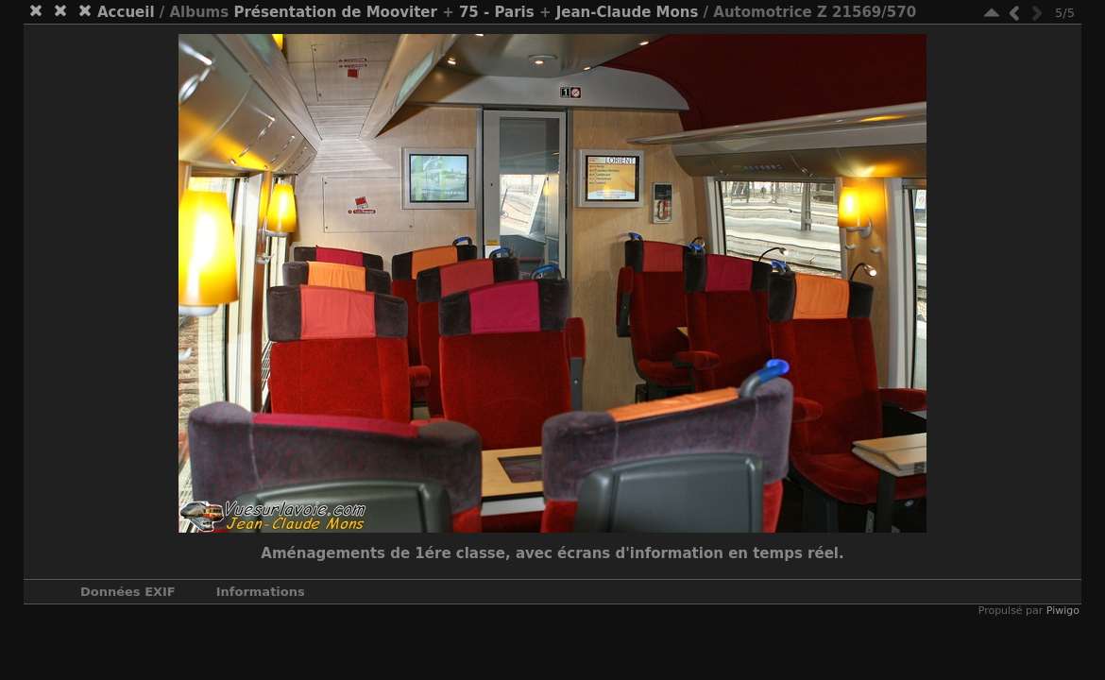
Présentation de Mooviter (335, 12)
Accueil (126, 12)
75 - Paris (497, 12)
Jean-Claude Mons (627, 12)
